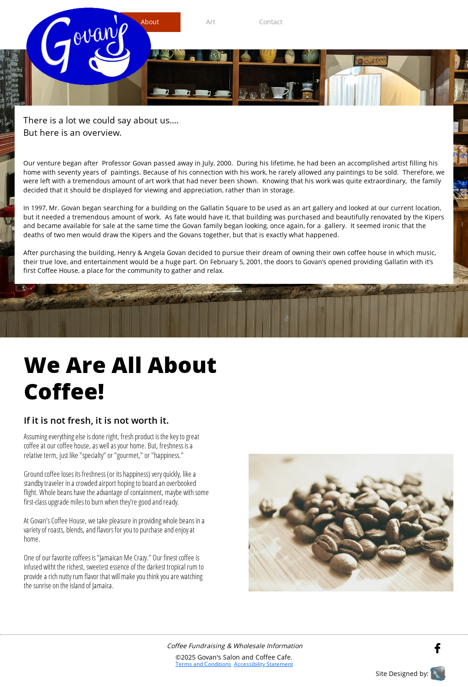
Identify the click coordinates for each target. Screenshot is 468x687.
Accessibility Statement (263, 664)
